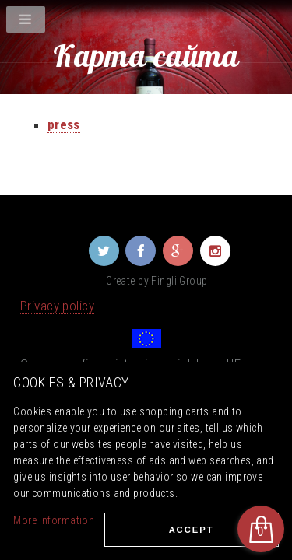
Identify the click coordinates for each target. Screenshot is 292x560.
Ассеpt (191, 529)
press (63, 124)
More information (53, 520)
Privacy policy (57, 305)
